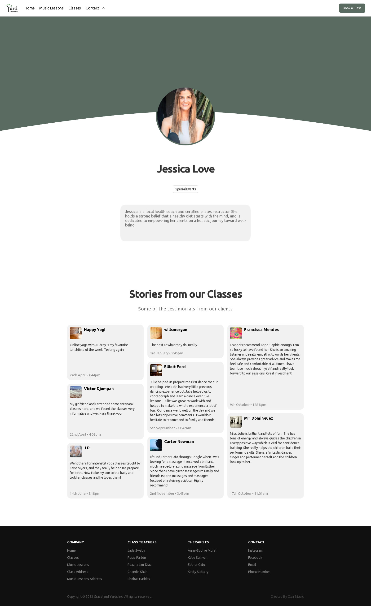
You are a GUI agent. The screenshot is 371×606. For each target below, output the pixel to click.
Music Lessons (51, 8)
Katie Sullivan (198, 557)
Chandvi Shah (137, 572)
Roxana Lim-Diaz (140, 565)
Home (30, 8)
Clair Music (296, 596)
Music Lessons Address (84, 579)
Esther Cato (196, 565)
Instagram (255, 550)
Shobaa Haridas (139, 579)
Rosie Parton (137, 557)
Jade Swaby (136, 550)
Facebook (255, 557)
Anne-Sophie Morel (202, 550)
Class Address (77, 572)
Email (252, 565)
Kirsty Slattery (198, 572)
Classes (74, 8)
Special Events (185, 189)
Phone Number (259, 572)
